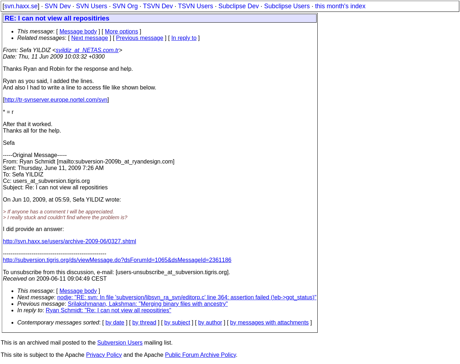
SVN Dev (57, 6)
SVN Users (91, 6)
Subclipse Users (287, 6)
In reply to (184, 38)
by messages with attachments (269, 322)
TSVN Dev (158, 6)
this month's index (340, 6)
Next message (89, 38)
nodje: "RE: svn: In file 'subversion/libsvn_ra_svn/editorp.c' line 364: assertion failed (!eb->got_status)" (186, 297)
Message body (78, 31)
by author (210, 322)
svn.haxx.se (21, 6)
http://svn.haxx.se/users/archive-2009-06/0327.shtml (69, 241)
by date (114, 322)
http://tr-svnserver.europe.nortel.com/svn (55, 100)
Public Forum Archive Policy (200, 355)
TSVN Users (195, 6)
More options (121, 31)
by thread (144, 322)
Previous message (140, 38)
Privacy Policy (104, 355)
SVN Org (125, 6)
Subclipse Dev (238, 6)
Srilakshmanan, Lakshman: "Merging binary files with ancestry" (148, 304)
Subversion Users (120, 343)
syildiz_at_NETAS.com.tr (87, 50)
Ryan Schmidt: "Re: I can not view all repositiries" (108, 310)
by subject (177, 322)
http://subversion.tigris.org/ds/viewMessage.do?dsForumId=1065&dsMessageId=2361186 (117, 260)
